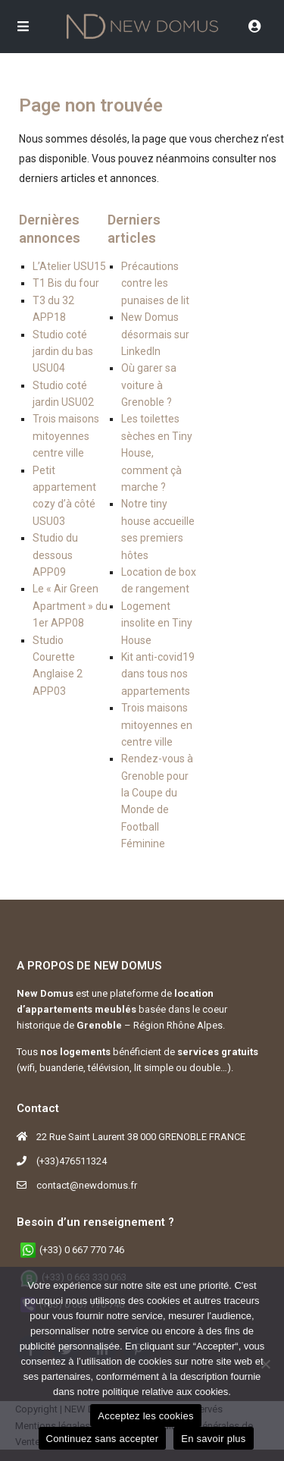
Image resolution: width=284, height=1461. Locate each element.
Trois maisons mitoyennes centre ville (66, 436)
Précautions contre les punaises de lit (155, 283)
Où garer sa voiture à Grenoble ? (148, 385)
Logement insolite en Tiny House (156, 623)
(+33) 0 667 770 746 (81, 1249)
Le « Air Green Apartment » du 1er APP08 (70, 606)
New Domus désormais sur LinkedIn (155, 334)
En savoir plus (213, 1438)
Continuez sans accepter (102, 1438)
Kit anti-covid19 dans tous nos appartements (158, 674)
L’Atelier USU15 (69, 266)
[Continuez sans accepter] (265, 1363)
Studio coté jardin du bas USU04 (63, 351)
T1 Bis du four (66, 283)
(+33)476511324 (71, 1161)
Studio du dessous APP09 (55, 555)
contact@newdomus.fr (86, 1185)
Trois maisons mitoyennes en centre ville (156, 725)
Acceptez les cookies (145, 1416)
